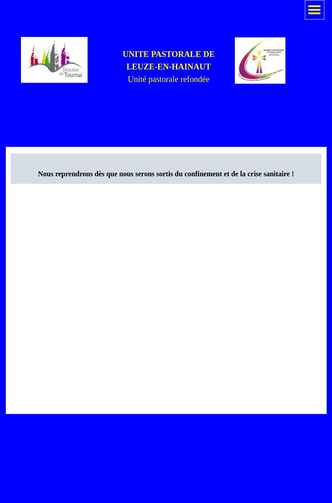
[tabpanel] (169, 66)
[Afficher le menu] (314, 10)
